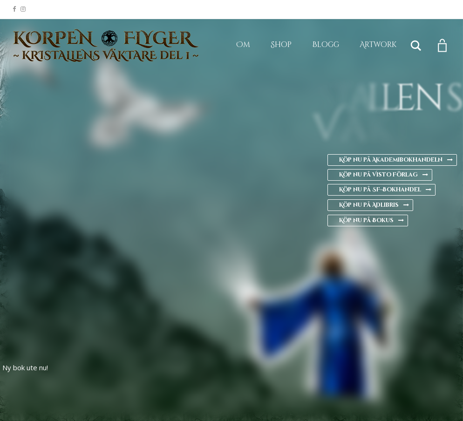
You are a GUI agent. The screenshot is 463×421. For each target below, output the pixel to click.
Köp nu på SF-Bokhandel (385, 189)
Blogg (325, 45)
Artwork (378, 45)
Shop (281, 45)
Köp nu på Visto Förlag (383, 174)
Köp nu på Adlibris (374, 205)
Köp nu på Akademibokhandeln (396, 159)
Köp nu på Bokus (371, 220)
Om (243, 45)
